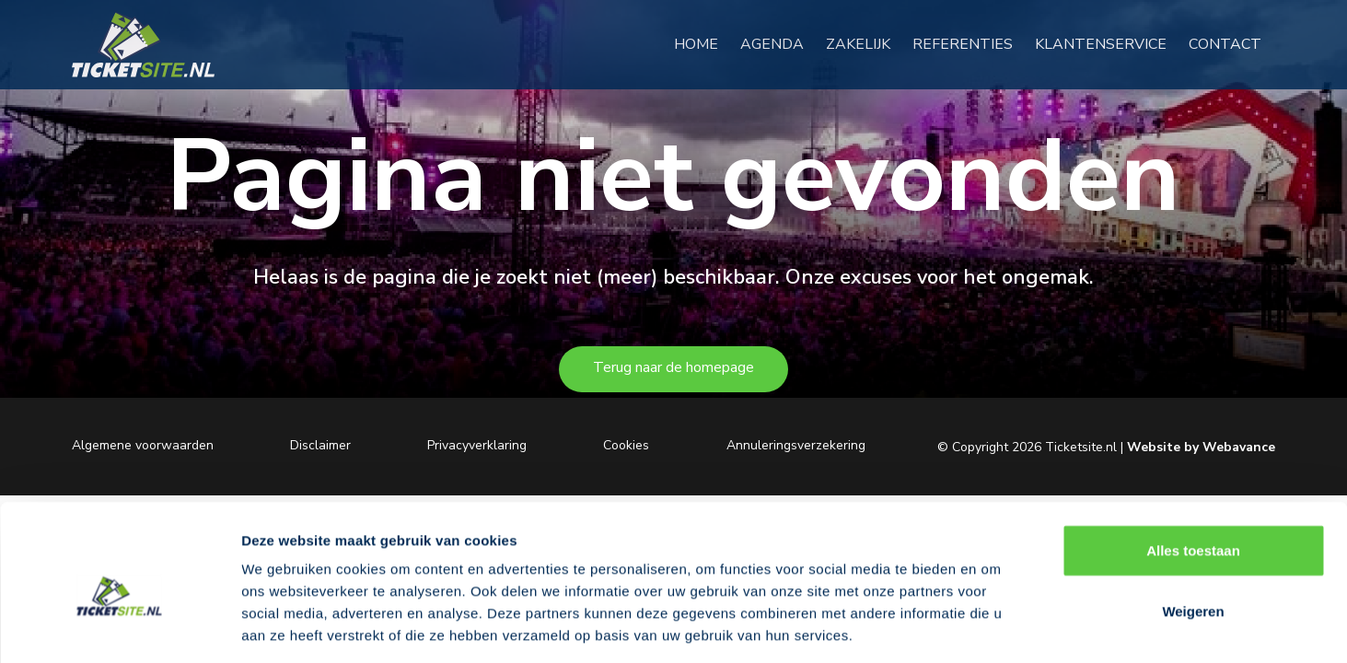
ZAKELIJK (865, 44)
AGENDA (779, 44)
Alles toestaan (1193, 467)
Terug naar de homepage (673, 367)
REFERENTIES (970, 44)
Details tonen (995, 626)
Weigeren (1193, 528)
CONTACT (1232, 44)
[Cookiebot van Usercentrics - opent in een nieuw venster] (119, 627)
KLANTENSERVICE (1108, 44)
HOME (703, 44)
